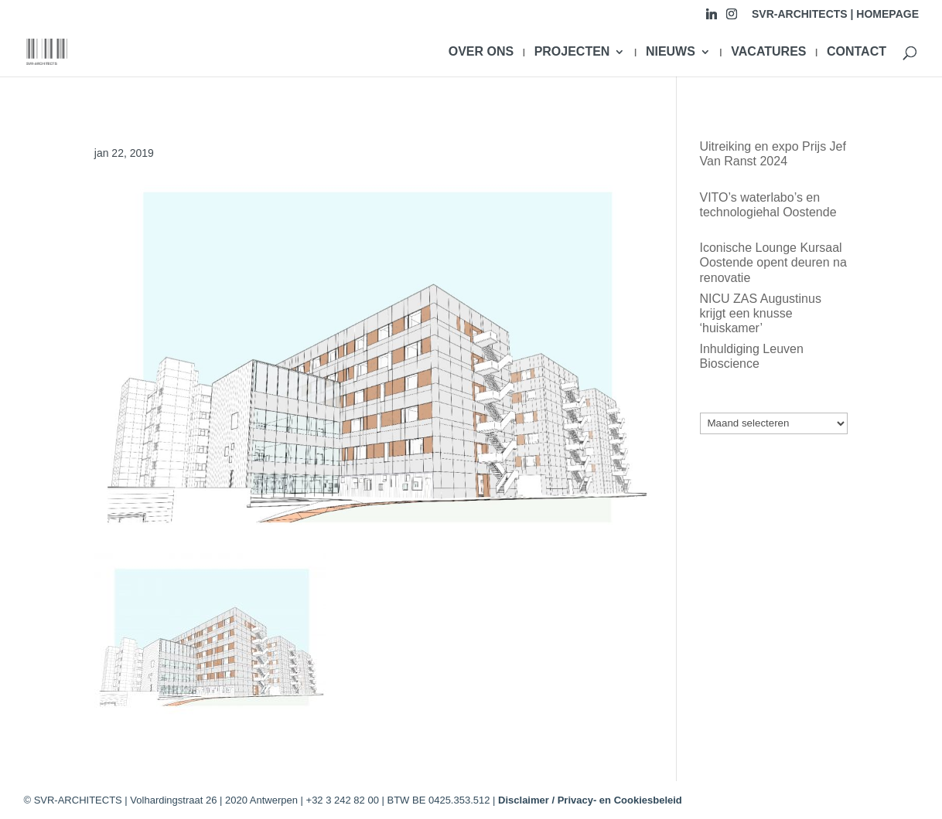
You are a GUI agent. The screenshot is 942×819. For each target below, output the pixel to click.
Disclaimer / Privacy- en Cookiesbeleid (590, 800)
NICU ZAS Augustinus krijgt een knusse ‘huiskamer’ (760, 313)
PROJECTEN (572, 52)
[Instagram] (731, 18)
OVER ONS (481, 52)
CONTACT (856, 52)
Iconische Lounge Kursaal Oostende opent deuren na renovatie (773, 262)
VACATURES (768, 52)
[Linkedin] (711, 18)
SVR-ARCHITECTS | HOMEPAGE (835, 14)
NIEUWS (670, 52)
